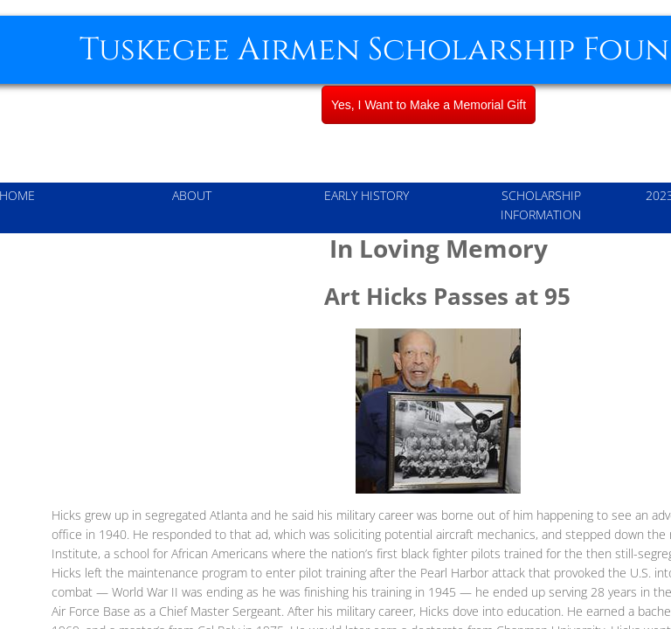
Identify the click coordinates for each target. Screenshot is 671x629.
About (191, 195)
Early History (366, 195)
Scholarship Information (541, 205)
